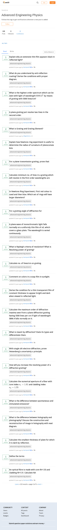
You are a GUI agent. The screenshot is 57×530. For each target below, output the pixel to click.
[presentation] (39, 95)
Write (12, 51)
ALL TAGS (4, 43)
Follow (7, 24)
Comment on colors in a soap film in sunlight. (29, 276)
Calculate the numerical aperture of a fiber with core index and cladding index (30, 384)
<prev (17, 484)
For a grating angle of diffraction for (25, 211)
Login (52, 3)
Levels (5, 513)
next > (40, 484)
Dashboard (25, 516)
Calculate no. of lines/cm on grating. (25, 263)
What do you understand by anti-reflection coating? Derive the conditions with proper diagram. (28, 76)
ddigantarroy (27, 136)
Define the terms (16, 456)
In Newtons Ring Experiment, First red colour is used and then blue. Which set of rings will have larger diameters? (30, 194)
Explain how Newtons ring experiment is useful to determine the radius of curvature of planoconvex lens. (31, 145)
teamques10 (26, 67)
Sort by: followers (49, 52)
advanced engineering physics (20, 63)
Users (5, 510)
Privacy (41, 516)
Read (5, 51)
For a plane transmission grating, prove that (29, 161)
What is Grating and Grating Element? (26, 128)
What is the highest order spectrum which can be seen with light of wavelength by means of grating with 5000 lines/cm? (31, 95)
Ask (44, 3)
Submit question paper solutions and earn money (27, 523)
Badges (5, 516)
